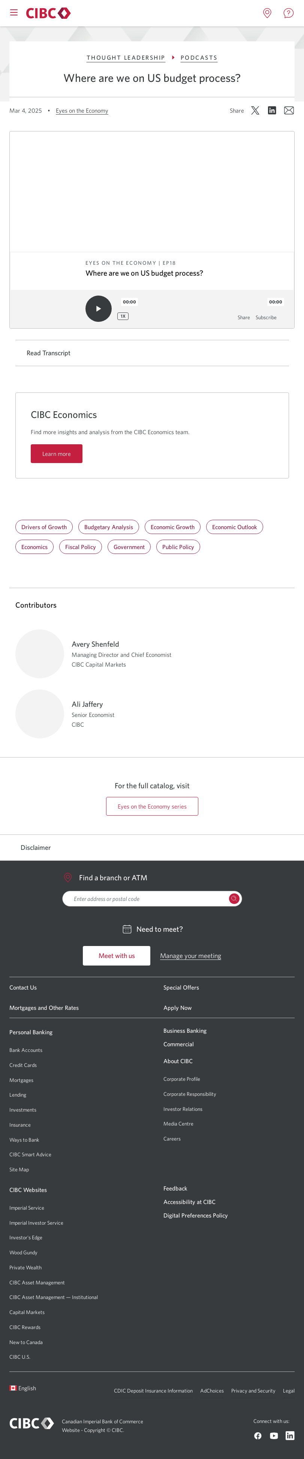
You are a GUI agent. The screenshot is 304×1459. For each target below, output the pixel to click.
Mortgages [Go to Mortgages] (21, 1080)
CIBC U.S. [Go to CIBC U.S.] (19, 1356)
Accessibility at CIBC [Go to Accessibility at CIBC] (189, 1202)
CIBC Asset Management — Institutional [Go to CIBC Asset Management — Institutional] (53, 1297)
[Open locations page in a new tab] (267, 13)
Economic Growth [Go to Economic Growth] (173, 527)
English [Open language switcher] (22, 1388)
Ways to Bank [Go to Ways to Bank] (24, 1139)
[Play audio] (98, 309)
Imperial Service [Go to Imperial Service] (26, 1207)
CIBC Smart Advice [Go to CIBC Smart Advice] (30, 1154)
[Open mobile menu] (14, 11)
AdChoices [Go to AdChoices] (212, 1390)
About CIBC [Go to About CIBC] (178, 1061)
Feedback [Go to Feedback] (175, 1188)
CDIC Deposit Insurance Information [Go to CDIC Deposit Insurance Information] (153, 1390)
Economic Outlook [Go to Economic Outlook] (234, 527)
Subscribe (266, 317)
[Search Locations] (234, 899)
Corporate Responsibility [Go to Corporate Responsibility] (189, 1094)
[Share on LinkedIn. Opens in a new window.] (272, 110)
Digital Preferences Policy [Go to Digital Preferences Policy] (195, 1215)
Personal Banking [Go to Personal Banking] (30, 1032)
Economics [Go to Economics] (34, 547)
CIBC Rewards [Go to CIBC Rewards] (24, 1327)
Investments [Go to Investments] (22, 1109)
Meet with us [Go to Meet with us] (117, 955)
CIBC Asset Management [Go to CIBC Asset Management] (37, 1282)
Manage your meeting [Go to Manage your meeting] (190, 955)
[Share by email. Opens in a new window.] (289, 110)
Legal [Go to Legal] (289, 1390)
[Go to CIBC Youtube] (274, 1435)
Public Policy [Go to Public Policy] (178, 547)
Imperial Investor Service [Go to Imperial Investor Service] (36, 1222)
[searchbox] (152, 899)
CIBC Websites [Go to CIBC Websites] (28, 1189)
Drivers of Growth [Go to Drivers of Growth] (44, 527)
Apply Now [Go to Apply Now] (177, 1007)
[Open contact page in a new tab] (289, 13)
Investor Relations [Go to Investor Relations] (182, 1109)
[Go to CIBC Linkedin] (290, 1435)
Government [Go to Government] (129, 547)
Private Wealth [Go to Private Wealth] (25, 1267)
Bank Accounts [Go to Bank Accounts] (25, 1050)
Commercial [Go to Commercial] (178, 1044)
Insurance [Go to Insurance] (20, 1124)
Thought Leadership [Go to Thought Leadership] (132, 57)
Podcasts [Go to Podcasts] (199, 57)
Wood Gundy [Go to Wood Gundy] (23, 1252)
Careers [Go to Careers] (172, 1138)
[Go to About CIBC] (47, 13)
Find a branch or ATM (104, 877)
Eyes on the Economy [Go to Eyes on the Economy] (82, 110)
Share (244, 317)
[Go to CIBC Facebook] (257, 1435)
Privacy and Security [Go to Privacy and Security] (253, 1390)
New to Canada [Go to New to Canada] (26, 1342)
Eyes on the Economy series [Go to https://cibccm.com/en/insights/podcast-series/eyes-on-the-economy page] (152, 806)
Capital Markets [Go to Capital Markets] (27, 1312)
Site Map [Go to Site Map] (19, 1169)
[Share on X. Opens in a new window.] (255, 110)
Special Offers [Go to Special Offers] (181, 987)
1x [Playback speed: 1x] (123, 316)
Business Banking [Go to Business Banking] (185, 1030)
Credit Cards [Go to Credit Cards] (23, 1065)
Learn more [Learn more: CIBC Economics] (56, 453)
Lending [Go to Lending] (17, 1094)
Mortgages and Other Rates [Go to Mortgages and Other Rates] (44, 1007)
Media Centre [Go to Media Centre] (178, 1123)
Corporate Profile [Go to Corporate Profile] (181, 1079)
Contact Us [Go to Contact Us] (23, 987)
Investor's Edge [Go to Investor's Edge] (25, 1237)
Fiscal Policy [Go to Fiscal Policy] (80, 547)
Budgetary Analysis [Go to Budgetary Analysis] (108, 527)
